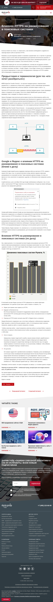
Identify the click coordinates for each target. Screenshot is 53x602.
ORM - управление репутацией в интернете (12, 525)
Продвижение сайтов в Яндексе (36, 550)
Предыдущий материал (17, 391)
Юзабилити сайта (33, 554)
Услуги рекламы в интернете (36, 531)
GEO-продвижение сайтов (8, 535)
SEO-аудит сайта (33, 522)
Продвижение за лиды (7, 533)
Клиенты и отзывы (6, 541)
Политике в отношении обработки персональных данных (27, 596)
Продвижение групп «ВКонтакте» (37, 545)
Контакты (4, 543)
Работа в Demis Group (7, 545)
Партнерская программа (7, 554)
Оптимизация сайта (33, 541)
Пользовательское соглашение (40, 587)
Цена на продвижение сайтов (36, 556)
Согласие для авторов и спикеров (26, 573)
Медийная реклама (33, 520)
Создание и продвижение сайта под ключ (39, 533)
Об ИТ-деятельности (26, 575)
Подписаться (36, 483)
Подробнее (5, 427)
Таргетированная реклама (8, 531)
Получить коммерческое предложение (43, 7)
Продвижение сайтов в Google (36, 552)
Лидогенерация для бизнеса (35, 529)
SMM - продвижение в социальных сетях (11, 520)
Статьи (3, 550)
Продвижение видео (34, 548)
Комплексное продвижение (8, 529)
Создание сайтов (33, 518)
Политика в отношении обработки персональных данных (18, 587)
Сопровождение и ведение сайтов (37, 535)
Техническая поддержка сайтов (9, 527)
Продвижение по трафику (35, 525)
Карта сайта (26, 578)
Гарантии (4, 556)
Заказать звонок (33, 7)
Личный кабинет (5, 548)
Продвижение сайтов (7, 516)
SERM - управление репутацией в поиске (12, 522)
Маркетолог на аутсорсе (34, 527)
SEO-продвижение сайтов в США (12, 423)
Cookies (14, 591)
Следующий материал (36, 391)
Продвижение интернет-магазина (37, 543)
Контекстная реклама (7, 518)
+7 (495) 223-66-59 (17, 7)
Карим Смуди (17, 34)
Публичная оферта (6, 552)
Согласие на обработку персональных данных (26, 584)
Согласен (6, 599)
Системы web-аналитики (35, 558)
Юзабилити (31, 516)
